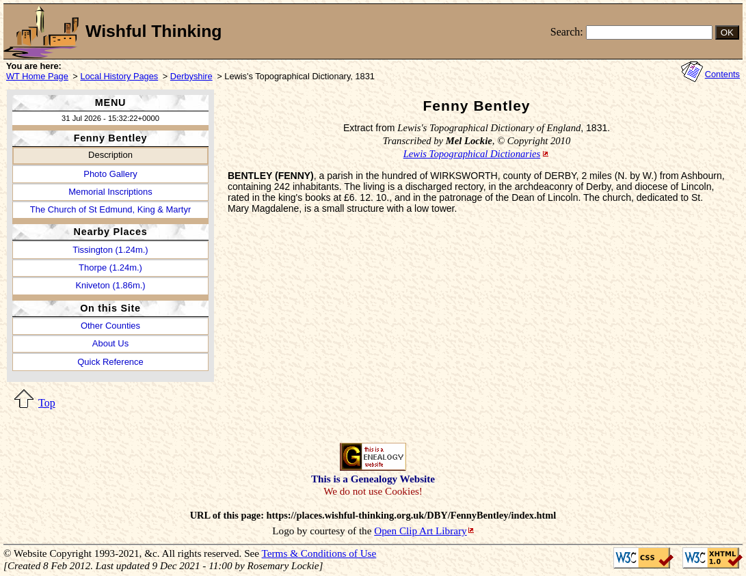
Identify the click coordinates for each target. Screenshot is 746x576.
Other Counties (110, 325)
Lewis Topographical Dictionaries (472, 153)
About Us (110, 343)
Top (46, 403)
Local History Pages (119, 76)
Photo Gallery (110, 174)
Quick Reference (110, 362)
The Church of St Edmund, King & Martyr (110, 209)
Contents (722, 74)
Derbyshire (191, 76)
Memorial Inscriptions (110, 192)
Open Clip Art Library (420, 530)
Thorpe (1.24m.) (110, 267)
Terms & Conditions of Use (319, 553)
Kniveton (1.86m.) (110, 285)
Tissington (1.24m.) (110, 250)
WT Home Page (37, 76)
